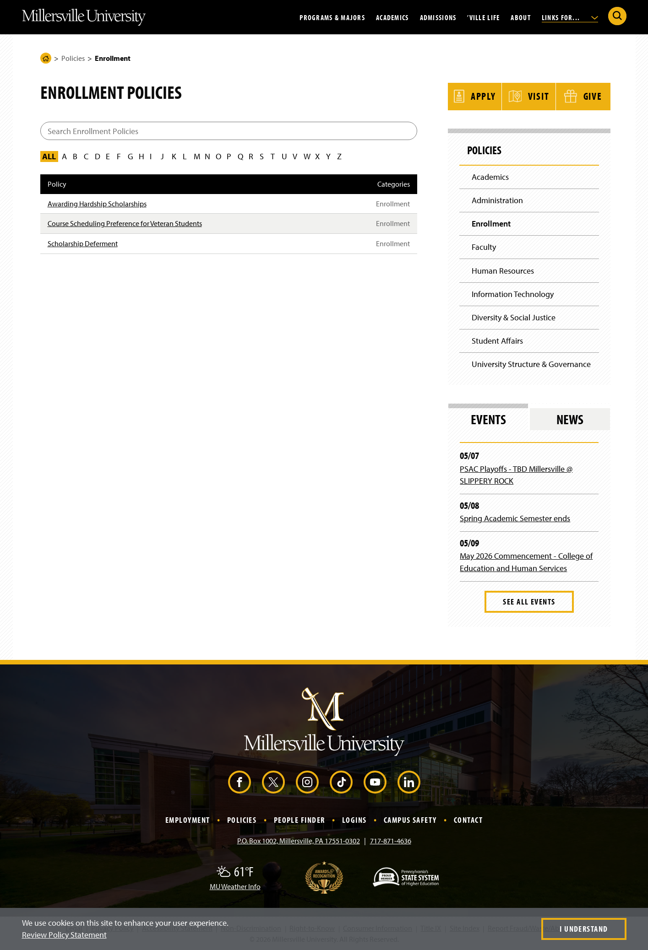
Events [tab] (488, 419)
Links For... (570, 17)
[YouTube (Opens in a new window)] (375, 782)
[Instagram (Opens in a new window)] (307, 782)
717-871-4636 (390, 841)
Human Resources (503, 270)
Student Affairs (497, 340)
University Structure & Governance (531, 364)
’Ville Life (483, 17)
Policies (73, 58)
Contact (468, 820)
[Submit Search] (617, 16)
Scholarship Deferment (83, 243)
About (520, 17)
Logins (354, 820)
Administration (497, 199)
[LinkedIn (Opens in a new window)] (409, 782)
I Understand (584, 928)
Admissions (438, 17)
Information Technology (513, 293)
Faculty (484, 247)
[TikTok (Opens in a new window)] (341, 782)
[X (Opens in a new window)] (273, 782)
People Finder (299, 820)
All (49, 156)
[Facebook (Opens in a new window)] (239, 782)
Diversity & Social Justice (513, 317)
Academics (392, 17)
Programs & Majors (332, 17)
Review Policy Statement (64, 934)
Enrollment (491, 223)
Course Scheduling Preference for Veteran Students (125, 223)
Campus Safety (410, 820)
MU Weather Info (235, 886)
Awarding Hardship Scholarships (97, 203)
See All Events (529, 601)
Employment (187, 820)
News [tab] (569, 419)
